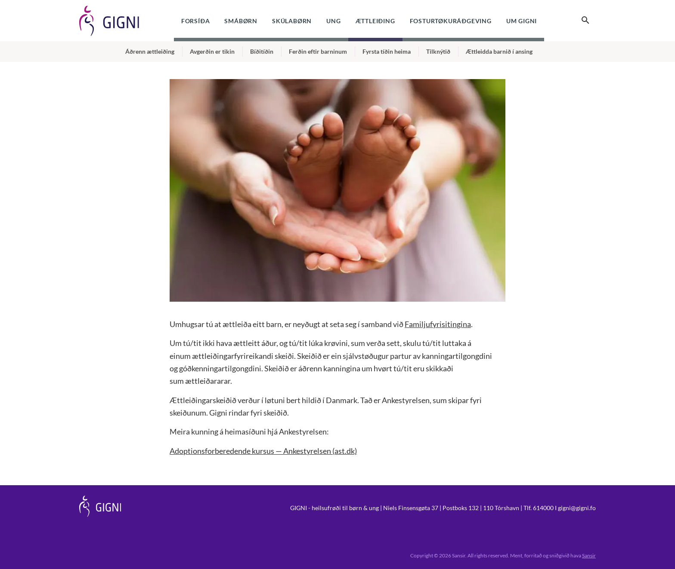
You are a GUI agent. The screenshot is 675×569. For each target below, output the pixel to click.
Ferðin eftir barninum (318, 51)
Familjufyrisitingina (438, 324)
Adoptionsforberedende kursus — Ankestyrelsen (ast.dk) (263, 451)
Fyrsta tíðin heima (386, 51)
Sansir (589, 555)
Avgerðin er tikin (212, 51)
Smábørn (240, 20)
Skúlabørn (292, 20)
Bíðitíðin (261, 51)
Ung (333, 20)
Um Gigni (521, 20)
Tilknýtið (438, 51)
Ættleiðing (375, 20)
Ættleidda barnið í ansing (499, 51)
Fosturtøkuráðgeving (451, 20)
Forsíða (195, 20)
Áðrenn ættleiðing (149, 51)
